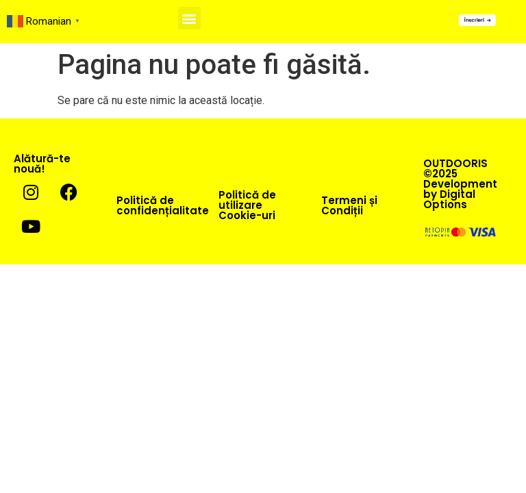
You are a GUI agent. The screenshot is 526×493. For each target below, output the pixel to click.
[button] (189, 18)
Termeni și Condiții (349, 205)
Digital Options (449, 199)
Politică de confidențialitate (162, 205)
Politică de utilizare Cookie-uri (247, 205)
